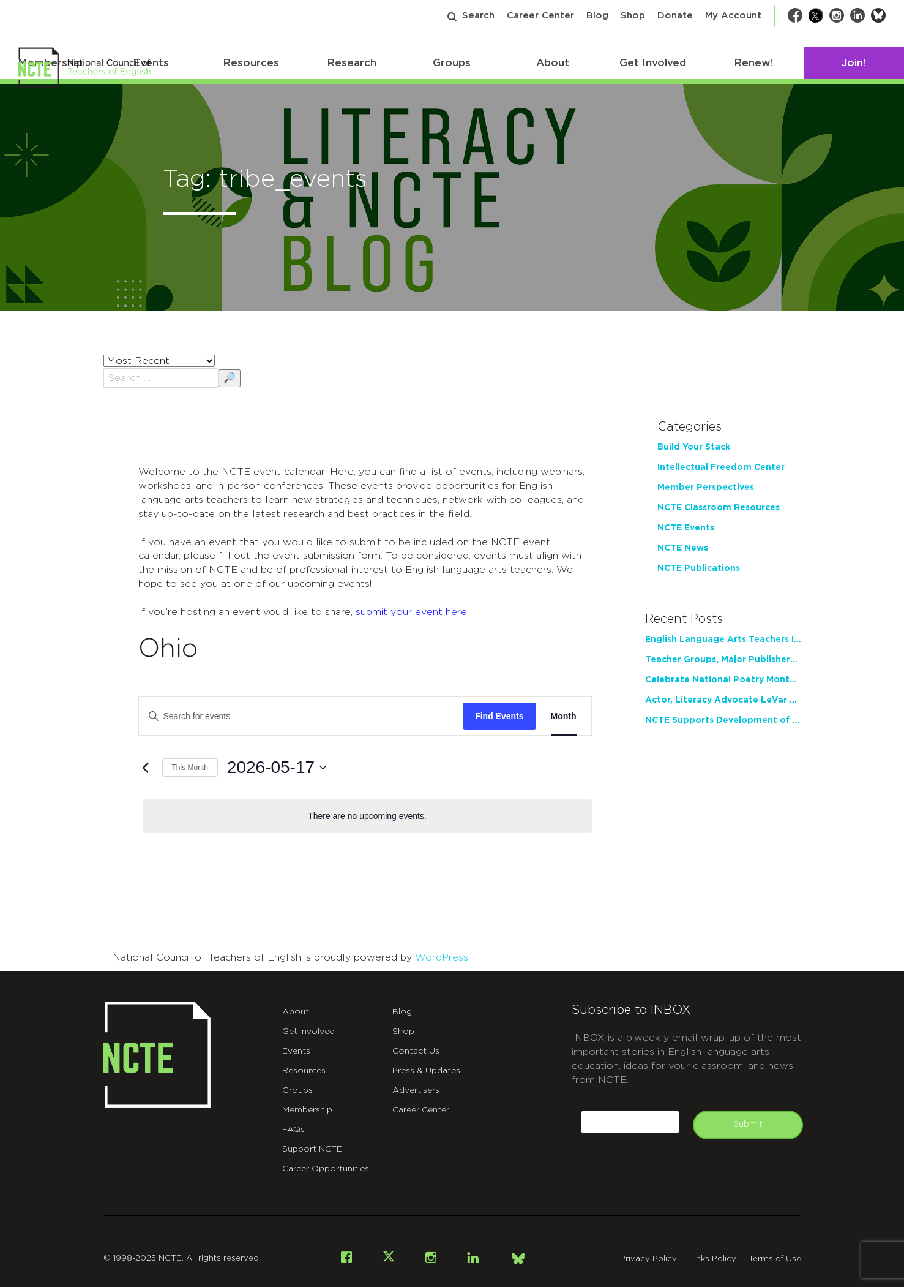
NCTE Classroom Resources (718, 508)
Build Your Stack (693, 447)
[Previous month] (145, 767)
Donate (675, 15)
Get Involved (652, 63)
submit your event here (411, 612)
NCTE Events (685, 528)
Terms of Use (775, 1259)
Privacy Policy (648, 1259)
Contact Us (415, 1051)
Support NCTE (312, 1149)
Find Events (499, 716)
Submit (748, 1124)
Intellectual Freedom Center (721, 467)
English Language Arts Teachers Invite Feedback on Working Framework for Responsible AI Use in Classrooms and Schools (723, 639)
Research (351, 63)
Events (296, 1051)
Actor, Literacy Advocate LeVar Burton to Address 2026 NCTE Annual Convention (723, 700)
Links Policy (712, 1259)
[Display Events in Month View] (564, 716)
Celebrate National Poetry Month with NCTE (723, 680)
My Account (733, 15)
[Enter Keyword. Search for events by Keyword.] (301, 716)
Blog (597, 15)
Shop (633, 15)
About (552, 63)
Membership (307, 1110)
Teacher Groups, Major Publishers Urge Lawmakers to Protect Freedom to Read (723, 659)
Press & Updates (426, 1070)
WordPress (441, 957)
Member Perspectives (705, 487)
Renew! (753, 63)
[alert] (367, 816)
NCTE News (682, 548)
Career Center (540, 15)
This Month (190, 767)
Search (478, 15)
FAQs (293, 1129)
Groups (452, 63)
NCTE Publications (698, 568)
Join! (853, 63)
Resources (251, 63)
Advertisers (415, 1090)
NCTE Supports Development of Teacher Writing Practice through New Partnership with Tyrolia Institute (723, 720)
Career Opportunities (325, 1168)
